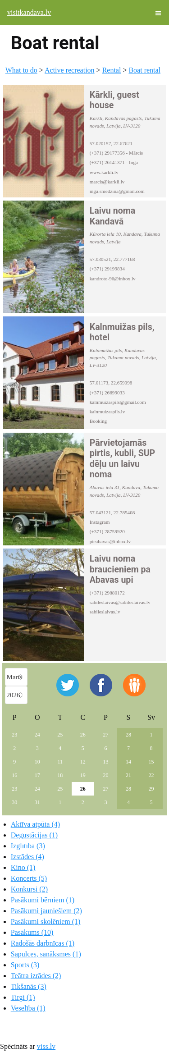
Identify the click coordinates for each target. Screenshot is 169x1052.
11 (60, 762)
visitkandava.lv (29, 12)
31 (37, 802)
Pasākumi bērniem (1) (42, 900)
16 (14, 775)
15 (151, 762)
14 (128, 762)
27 (105, 735)
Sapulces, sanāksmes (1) (46, 954)
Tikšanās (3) (28, 986)
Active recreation (70, 70)
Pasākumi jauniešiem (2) (46, 911)
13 (105, 762)
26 (83, 735)
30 (14, 802)
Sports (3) (25, 965)
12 (83, 762)
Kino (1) (23, 867)
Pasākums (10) (32, 932)
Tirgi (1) (23, 997)
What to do (21, 70)
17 (37, 775)
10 (37, 762)
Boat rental (144, 70)
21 (128, 775)
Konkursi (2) (29, 889)
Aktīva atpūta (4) (35, 824)
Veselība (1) (28, 1008)
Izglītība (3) (28, 846)
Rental (111, 70)
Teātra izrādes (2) (36, 975)
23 (14, 735)
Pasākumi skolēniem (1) (46, 921)
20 (105, 775)
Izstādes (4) (27, 856)
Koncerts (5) (29, 878)
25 (60, 735)
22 (151, 775)
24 (37, 735)
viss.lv (46, 1046)
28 (128, 735)
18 (60, 775)
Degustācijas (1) (34, 835)
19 (83, 775)
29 (151, 789)
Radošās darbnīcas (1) (42, 943)
